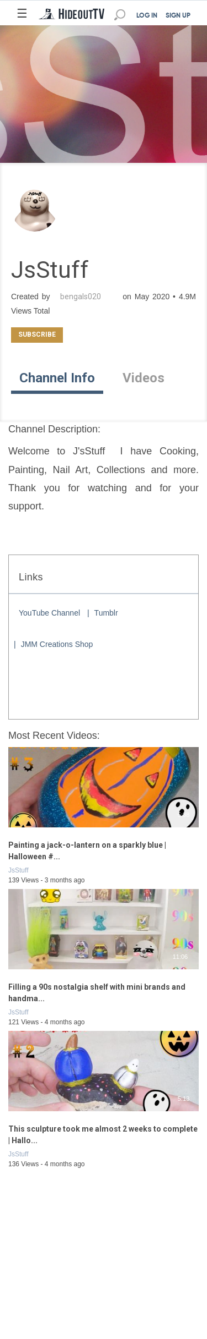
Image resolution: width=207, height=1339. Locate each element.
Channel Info (57, 378)
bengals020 (80, 296)
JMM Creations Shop (57, 644)
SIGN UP (178, 16)
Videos (143, 378)
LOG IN (146, 16)
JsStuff (18, 870)
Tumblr (106, 612)
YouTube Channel (49, 612)
